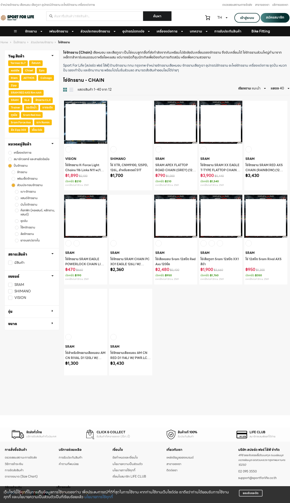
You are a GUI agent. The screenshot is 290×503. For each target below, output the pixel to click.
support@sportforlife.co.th (257, 478)
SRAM (15, 100)
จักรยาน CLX (43, 100)
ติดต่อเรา (172, 470)
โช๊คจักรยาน (27, 228)
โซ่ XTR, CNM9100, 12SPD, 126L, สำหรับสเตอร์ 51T (129, 168)
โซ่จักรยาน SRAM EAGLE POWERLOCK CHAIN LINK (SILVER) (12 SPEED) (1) (85, 264)
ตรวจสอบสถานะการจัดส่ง (237, 4)
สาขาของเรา (262, 4)
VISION (20, 298)
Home (4, 42)
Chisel (29, 70)
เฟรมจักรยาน (58, 31)
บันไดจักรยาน (28, 205)
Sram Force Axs (21, 122)
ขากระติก (47, 107)
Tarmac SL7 (18, 63)
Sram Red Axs (31, 115)
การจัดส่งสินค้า (14, 470)
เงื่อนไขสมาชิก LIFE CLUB (129, 476)
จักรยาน (31, 31)
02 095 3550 (247, 471)
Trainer (15, 107)
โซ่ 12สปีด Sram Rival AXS (263, 259)
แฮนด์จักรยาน (29, 198)
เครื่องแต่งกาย (167, 31)
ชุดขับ (24, 221)
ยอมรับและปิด (250, 493)
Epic (42, 70)
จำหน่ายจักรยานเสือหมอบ (164, 65)
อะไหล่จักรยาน (238, 65)
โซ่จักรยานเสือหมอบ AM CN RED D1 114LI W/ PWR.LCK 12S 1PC (129, 358)
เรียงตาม (244, 88)
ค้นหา (157, 16)
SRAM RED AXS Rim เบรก (26, 92)
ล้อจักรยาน (27, 234)
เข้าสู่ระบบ (247, 17)
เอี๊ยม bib (37, 130)
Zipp (14, 85)
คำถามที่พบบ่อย (69, 464)
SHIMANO (22, 291)
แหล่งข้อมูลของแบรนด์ (180, 457)
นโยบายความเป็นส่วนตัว (127, 464)
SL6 (26, 100)
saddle (15, 70)
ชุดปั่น (274, 65)
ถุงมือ (14, 115)
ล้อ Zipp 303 (18, 130)
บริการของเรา (280, 4)
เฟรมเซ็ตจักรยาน (27, 179)
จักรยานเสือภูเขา (193, 65)
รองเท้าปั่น (75, 70)
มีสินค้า (19, 263)
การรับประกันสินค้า (70, 457)
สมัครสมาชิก (275, 17)
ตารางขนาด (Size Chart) (21, 476)
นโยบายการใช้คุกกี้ (98, 497)
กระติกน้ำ (31, 107)
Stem (14, 78)
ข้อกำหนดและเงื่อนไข (125, 457)
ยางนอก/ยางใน (30, 241)
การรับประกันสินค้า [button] (227, 31)
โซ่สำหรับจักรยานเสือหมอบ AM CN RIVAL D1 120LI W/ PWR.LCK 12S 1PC (85, 358)
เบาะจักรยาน (28, 192)
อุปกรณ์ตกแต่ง (133, 31)
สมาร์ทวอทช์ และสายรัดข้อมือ (31, 159)
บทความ (196, 31)
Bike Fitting (260, 31)
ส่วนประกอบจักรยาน (95, 31)
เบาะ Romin (43, 122)
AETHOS (28, 78)
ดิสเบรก (36, 63)
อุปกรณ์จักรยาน (217, 65)
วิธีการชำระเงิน (14, 464)
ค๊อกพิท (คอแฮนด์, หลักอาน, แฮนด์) (37, 212)
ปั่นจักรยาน (19, 42)
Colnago (46, 78)
